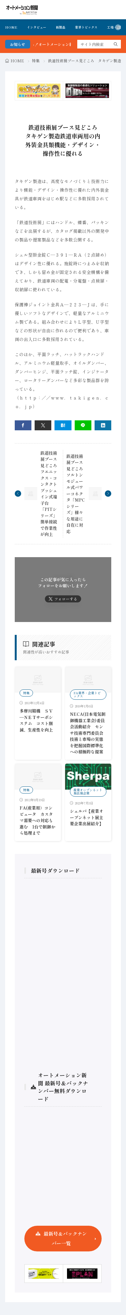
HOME (11, 27)
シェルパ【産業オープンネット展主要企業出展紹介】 (86, 817)
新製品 (60, 27)
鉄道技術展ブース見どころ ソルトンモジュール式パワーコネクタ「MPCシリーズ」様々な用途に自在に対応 (76, 493)
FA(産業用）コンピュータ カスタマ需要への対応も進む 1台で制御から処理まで (37, 820)
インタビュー (36, 27)
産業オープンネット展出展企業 (87, 791)
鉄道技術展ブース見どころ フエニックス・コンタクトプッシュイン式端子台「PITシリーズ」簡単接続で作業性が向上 (50, 494)
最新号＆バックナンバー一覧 (65, 1238)
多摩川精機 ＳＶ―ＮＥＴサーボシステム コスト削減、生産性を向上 (36, 720)
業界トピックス (86, 27)
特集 (36, 60)
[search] (116, 44)
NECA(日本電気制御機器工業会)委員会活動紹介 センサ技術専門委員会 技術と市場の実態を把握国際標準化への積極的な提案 (88, 733)
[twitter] (43, 425)
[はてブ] (63, 425)
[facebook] (23, 425)
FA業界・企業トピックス (87, 694)
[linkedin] (103, 425)
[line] (83, 425)
